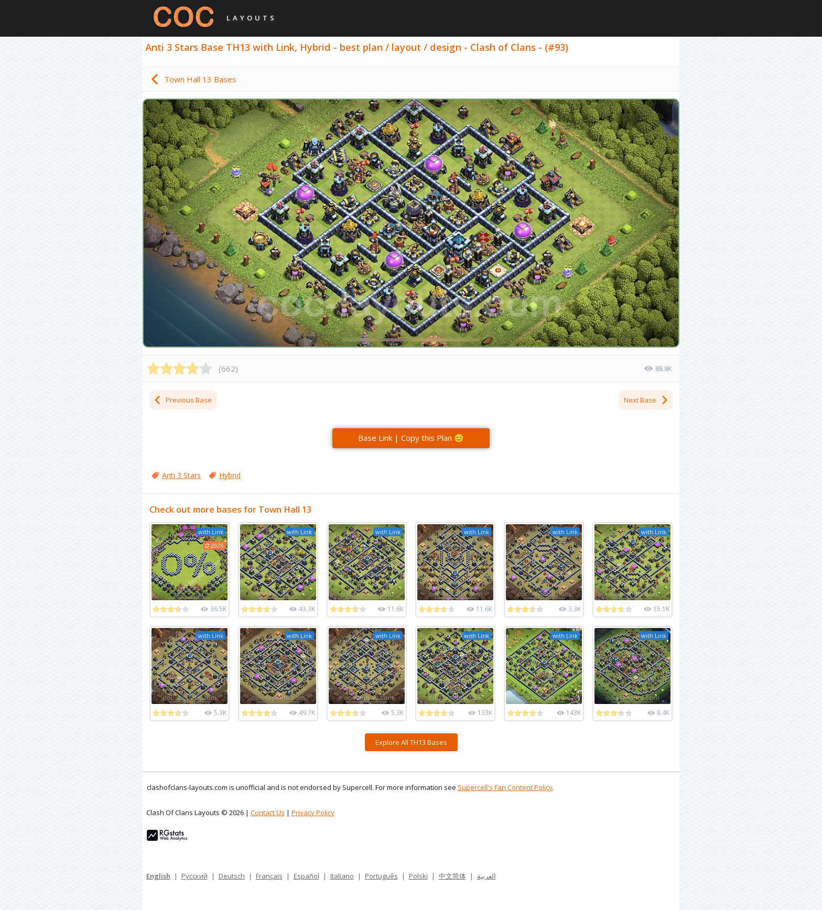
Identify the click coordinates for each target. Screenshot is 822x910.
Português (381, 876)
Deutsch (232, 876)
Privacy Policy (312, 812)
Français (269, 876)
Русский (194, 876)
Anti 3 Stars (181, 475)
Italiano (342, 876)
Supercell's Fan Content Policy (505, 787)
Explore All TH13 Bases (411, 742)
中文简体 (452, 876)
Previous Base (182, 400)
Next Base (646, 400)
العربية (486, 876)
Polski (418, 876)
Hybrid (230, 475)
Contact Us (268, 812)
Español (306, 876)
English (158, 876)
